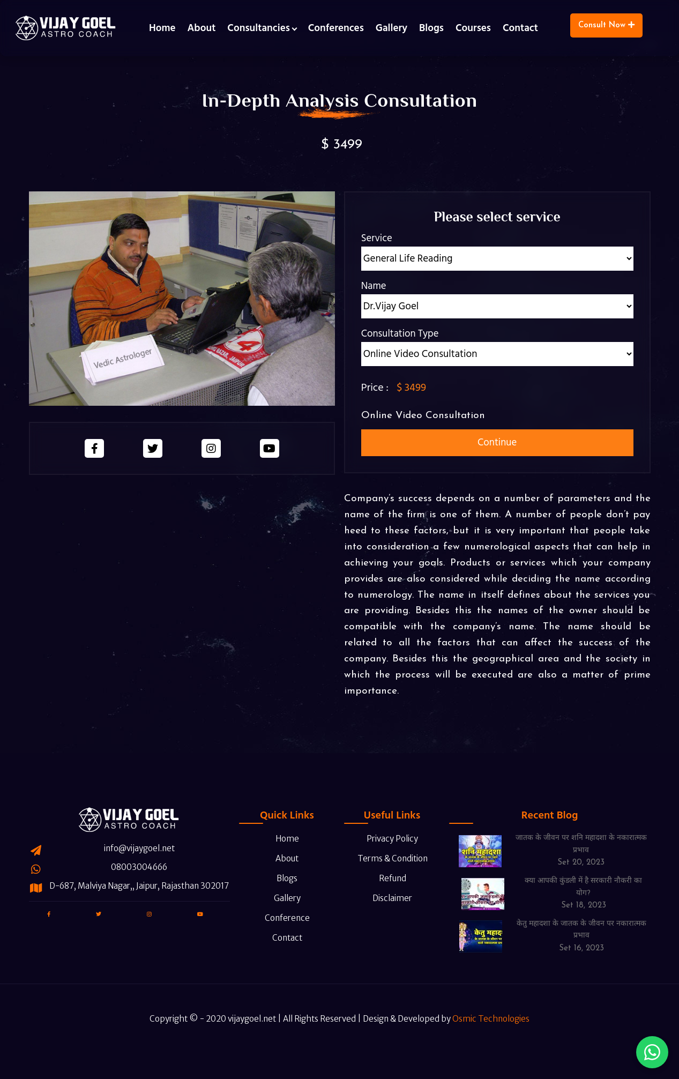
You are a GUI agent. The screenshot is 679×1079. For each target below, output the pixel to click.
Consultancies (258, 28)
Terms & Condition (386, 844)
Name (373, 286)
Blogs (431, 28)
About (202, 28)
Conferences (336, 28)
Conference (280, 904)
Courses (473, 28)
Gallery (391, 28)
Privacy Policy (385, 825)
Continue (497, 442)
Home (162, 28)
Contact (520, 28)
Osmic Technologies (490, 1033)
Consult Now (606, 25)
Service (376, 238)
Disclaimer (384, 884)
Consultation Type (400, 333)
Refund (385, 864)
